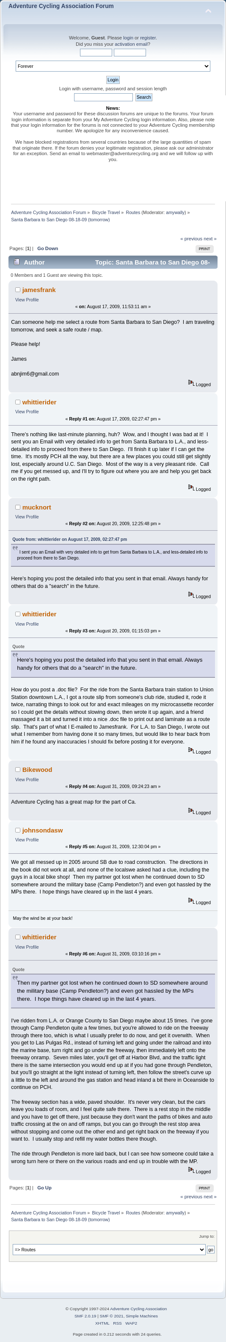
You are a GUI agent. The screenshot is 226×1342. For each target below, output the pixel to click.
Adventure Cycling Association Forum (61, 6)
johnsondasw (42, 830)
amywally (175, 212)
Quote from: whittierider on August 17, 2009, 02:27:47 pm (69, 539)
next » (210, 238)
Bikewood (37, 769)
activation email (131, 44)
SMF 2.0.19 (85, 1316)
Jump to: (207, 1236)
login (128, 37)
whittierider (39, 402)
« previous (191, 238)
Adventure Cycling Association (138, 1308)
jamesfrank (39, 289)
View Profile (27, 299)
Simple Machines (142, 1316)
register (148, 37)
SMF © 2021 (112, 1316)
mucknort (36, 507)
